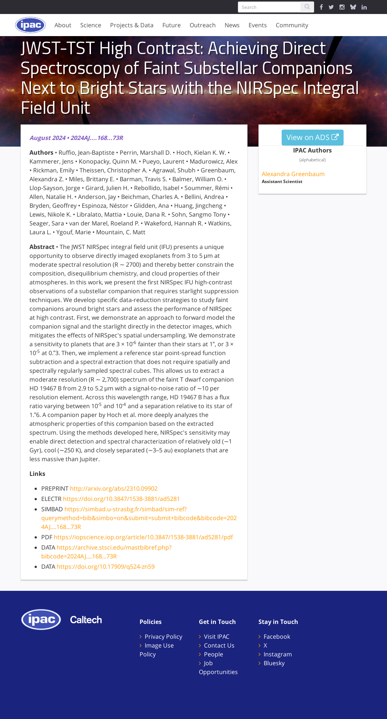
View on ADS (312, 137)
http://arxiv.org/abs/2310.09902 (114, 488)
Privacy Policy (163, 636)
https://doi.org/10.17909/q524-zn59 (106, 566)
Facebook (277, 636)
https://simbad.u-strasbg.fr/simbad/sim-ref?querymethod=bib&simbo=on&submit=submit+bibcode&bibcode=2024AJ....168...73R (139, 518)
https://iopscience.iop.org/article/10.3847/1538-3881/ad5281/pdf (143, 537)
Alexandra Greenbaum (293, 174)
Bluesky (274, 663)
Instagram (278, 654)
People (213, 654)
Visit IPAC (216, 636)
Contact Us (219, 645)
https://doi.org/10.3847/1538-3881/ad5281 (121, 499)
